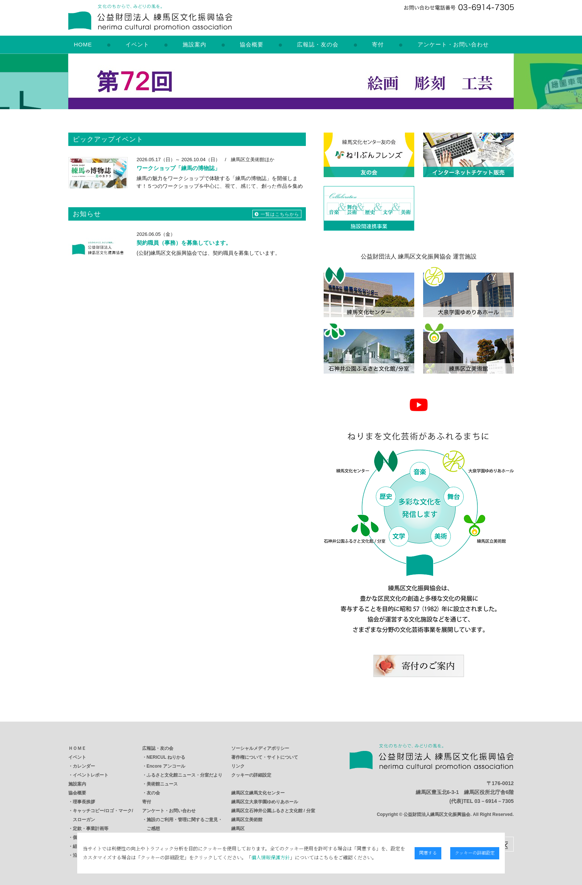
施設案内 (194, 44)
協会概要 (252, 44)
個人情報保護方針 (247, 857)
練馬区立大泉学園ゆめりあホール (264, 801)
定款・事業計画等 (90, 828)
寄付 (378, 44)
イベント (137, 44)
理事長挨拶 (84, 801)
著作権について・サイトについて (264, 757)
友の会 (153, 792)
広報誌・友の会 (318, 44)
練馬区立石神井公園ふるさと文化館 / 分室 (273, 810)
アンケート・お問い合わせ (453, 44)
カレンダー (84, 766)
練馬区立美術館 (246, 819)
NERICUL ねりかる (166, 757)
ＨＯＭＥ (77, 748)
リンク (238, 766)
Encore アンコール (166, 766)
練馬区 (238, 828)
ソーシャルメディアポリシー (260, 748)
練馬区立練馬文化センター (258, 792)
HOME (83, 44)
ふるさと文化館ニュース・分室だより (184, 775)
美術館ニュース (162, 784)
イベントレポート (90, 775)
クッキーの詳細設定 (251, 775)
